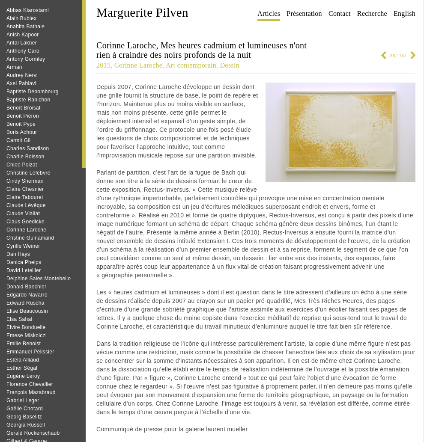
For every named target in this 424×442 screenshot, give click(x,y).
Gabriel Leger (22, 400)
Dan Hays (18, 254)
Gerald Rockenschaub (33, 433)
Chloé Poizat (21, 165)
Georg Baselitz (24, 417)
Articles (268, 13)
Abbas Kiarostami (27, 10)
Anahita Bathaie (25, 27)
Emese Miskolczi (26, 335)
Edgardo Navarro (27, 295)
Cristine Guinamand (30, 238)
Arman (14, 67)
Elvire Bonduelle (26, 327)
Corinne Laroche (26, 230)
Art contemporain (191, 65)
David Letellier (23, 270)
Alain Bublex (21, 18)
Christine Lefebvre (28, 173)
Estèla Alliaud (22, 360)
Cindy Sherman (25, 181)
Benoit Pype (21, 124)
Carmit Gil (18, 140)
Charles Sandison (27, 148)
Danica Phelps (23, 262)
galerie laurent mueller (216, 429)
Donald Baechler (26, 287)
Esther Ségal (21, 368)
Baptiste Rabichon (28, 100)
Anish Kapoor (22, 35)
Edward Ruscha (25, 303)
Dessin (229, 65)
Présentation (304, 13)
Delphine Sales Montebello (38, 279)
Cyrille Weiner (23, 246)
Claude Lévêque (26, 205)
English (404, 13)
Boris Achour (21, 132)
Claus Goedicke (25, 222)
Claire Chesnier (25, 189)
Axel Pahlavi (21, 83)
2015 (103, 65)
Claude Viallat (23, 214)
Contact (339, 13)
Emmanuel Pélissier (30, 352)
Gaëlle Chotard (24, 409)
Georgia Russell (25, 425)
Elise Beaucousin (27, 311)
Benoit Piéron (22, 116)
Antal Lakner (21, 43)
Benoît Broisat (23, 108)
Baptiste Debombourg (32, 92)
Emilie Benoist (23, 344)
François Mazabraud (31, 392)
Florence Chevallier (29, 384)
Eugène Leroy (23, 376)
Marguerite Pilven (142, 12)
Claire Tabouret (24, 197)
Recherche (372, 13)
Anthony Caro (22, 51)
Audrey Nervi (22, 75)
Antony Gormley (25, 59)
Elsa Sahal (19, 319)
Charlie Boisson (25, 157)
